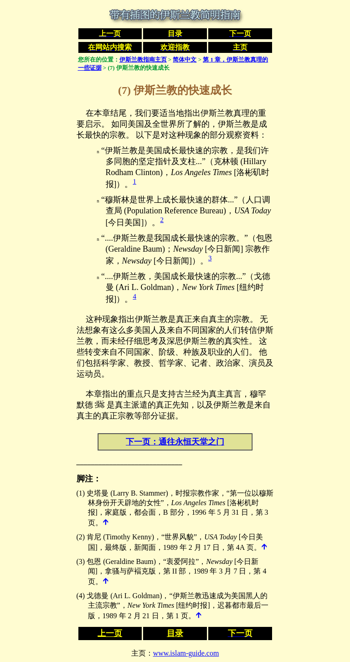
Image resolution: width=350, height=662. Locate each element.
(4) (81, 596)
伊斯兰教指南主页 (143, 59)
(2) (81, 537)
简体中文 (184, 59)
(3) (81, 561)
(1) (81, 493)
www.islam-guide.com (186, 653)
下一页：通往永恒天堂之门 (175, 441)
